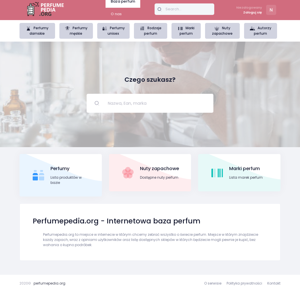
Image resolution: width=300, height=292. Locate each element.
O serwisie (212, 283)
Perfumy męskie (76, 31)
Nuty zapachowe (222, 31)
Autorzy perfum (260, 31)
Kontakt (273, 283)
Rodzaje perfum (150, 31)
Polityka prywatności (244, 283)
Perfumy (59, 168)
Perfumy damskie (37, 31)
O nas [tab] (116, 14)
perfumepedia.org (49, 283)
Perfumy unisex (113, 31)
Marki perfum (186, 31)
